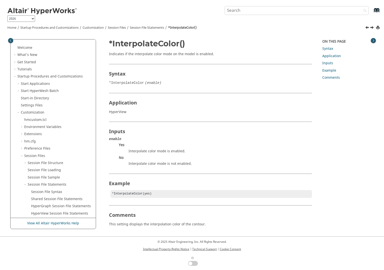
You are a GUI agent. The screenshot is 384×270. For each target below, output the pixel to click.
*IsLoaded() (41, 144)
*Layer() (38, 202)
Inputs (327, 63)
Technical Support (204, 249)
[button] (29, 44)
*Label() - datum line (48, 166)
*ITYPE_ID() (40, 123)
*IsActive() (39, 137)
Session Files (117, 28)
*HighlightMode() (45, 44)
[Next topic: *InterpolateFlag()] (372, 28)
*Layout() (39, 209)
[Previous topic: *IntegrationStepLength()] (368, 28)
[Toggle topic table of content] (373, 40)
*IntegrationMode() (47, 87)
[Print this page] (378, 28)
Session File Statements (147, 28)
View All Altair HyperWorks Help (53, 223)
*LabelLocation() (44, 195)
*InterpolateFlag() (46, 108)
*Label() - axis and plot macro (55, 159)
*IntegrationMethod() (49, 80)
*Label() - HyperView (48, 173)
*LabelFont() (41, 188)
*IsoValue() (40, 152)
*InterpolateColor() (182, 28)
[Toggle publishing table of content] (10, 40)
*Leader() (39, 216)
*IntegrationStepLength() (52, 94)
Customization (93, 28)
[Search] (364, 11)
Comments (331, 77)
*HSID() (37, 51)
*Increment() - (53, 65)
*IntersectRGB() (44, 116)
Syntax (327, 48)
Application (331, 56)
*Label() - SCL (42, 180)
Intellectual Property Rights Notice (166, 249)
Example (329, 70)
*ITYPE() (38, 130)
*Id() (35, 58)
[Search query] (297, 10)
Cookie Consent (230, 249)
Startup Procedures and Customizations (49, 28)
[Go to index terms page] (371, 12)
